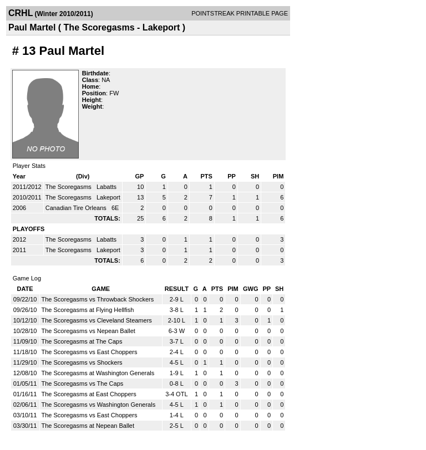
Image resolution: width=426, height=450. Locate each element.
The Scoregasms (69, 186)
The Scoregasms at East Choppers (89, 394)
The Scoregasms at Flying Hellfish (88, 309)
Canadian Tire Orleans (76, 207)
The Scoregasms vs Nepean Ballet (88, 331)
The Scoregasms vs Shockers (82, 362)
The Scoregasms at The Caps (82, 341)
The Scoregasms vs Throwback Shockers (98, 299)
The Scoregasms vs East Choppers (90, 352)
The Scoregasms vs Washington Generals (99, 404)
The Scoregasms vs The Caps (83, 383)
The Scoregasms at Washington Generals (98, 373)
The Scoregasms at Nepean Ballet (88, 425)
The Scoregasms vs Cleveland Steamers (97, 320)
